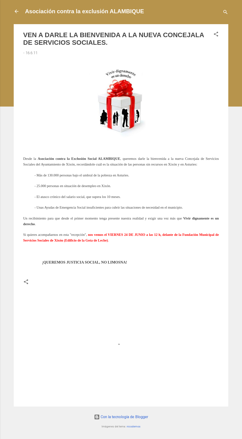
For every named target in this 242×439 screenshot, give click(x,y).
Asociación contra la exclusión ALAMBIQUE (84, 11)
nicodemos (133, 426)
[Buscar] (225, 13)
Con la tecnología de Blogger (121, 417)
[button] (216, 35)
